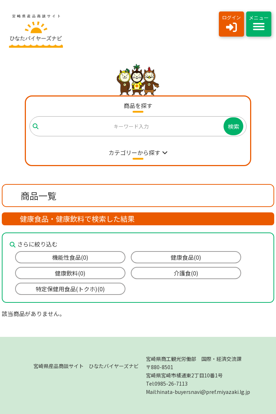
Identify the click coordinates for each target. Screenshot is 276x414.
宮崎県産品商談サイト (86, 366)
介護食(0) (186, 273)
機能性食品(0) (70, 257)
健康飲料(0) (70, 273)
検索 (233, 126)
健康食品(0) (186, 257)
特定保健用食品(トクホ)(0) (70, 288)
